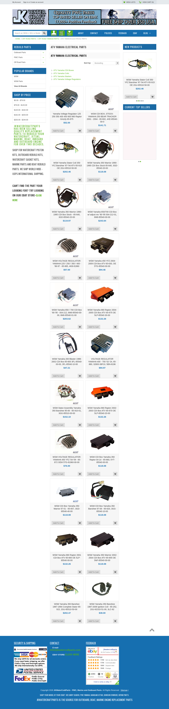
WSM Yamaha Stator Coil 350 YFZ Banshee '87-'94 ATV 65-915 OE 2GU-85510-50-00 (67, 165)
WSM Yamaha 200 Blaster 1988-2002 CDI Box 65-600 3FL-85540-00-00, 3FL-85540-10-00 (67, 361)
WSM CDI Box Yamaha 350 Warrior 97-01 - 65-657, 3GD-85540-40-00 (67, 508)
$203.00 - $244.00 (21, 207)
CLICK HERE (72, 654)
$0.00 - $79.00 (19, 188)
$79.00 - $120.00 (20, 192)
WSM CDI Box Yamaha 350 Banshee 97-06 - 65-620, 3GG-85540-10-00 (102, 508)
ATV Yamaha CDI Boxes (63, 70)
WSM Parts (18, 169)
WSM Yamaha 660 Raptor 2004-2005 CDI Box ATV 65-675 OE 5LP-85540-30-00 (102, 312)
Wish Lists (130, 2)
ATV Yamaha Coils (61, 73)
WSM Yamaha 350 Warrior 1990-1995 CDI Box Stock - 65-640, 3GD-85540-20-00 (67, 214)
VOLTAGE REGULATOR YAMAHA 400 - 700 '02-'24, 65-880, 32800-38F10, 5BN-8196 (102, 361)
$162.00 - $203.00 (21, 202)
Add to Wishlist (80, 131)
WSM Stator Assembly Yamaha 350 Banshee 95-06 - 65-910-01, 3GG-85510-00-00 (66, 410)
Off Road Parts (29, 39)
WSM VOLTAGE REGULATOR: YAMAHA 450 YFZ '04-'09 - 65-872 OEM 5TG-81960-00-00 (67, 459)
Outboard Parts (20, 52)
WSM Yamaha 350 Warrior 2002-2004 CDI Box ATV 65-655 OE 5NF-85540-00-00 (102, 557)
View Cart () (148, 2)
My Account (16, 2)
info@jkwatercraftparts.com (65, 650)
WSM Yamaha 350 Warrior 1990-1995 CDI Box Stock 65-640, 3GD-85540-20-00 (102, 165)
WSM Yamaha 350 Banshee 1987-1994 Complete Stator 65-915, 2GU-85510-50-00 (67, 606)
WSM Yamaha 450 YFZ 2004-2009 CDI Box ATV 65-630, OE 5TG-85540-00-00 (102, 263)
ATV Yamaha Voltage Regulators (67, 79)
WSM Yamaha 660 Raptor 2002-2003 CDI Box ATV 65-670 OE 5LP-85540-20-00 (102, 410)
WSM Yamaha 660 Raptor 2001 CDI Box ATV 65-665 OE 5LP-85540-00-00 (67, 557)
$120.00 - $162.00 (21, 197)
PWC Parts (18, 57)
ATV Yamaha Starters (62, 76)
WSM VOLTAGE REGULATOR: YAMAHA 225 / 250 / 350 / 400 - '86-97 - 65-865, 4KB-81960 (66, 263)
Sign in (25, 2)
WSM (16, 164)
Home (17, 39)
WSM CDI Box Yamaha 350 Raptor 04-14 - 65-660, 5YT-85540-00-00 (102, 459)
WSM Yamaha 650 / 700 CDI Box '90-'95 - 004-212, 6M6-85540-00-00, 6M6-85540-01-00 (67, 312)
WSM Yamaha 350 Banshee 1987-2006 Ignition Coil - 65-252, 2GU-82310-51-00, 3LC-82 (102, 606)
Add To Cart (58, 130)
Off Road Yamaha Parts (48, 39)
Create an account (36, 2)
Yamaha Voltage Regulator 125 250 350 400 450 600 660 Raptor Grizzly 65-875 (67, 116)
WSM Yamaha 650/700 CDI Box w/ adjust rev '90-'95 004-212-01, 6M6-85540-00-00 (102, 214)
